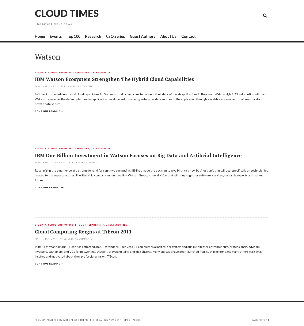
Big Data (41, 72)
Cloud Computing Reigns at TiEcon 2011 (83, 231)
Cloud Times (67, 13)
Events (56, 36)
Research (93, 36)
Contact (188, 36)
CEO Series (115, 36)
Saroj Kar (41, 86)
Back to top (259, 320)
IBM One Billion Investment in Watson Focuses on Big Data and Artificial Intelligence (138, 155)
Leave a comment (81, 86)
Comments (84, 238)
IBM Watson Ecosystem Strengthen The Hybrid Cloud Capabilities (114, 79)
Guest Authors (142, 36)
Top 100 (73, 36)
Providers (82, 72)
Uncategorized (102, 72)
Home (40, 36)
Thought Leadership (89, 225)
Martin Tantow (45, 238)
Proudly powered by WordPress (56, 320)
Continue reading (48, 111)
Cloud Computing (61, 72)
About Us (168, 36)
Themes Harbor (130, 320)
